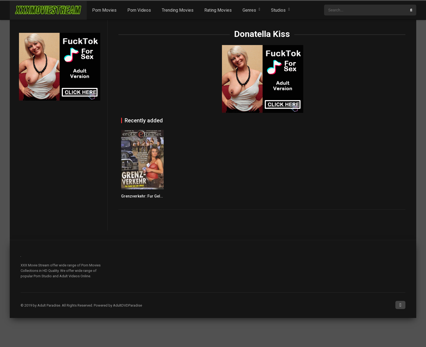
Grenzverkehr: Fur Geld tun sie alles (153, 196)
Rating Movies (218, 10)
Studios (278, 10)
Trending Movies (177, 10)
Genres (249, 10)
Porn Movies (104, 10)
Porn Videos (139, 10)
